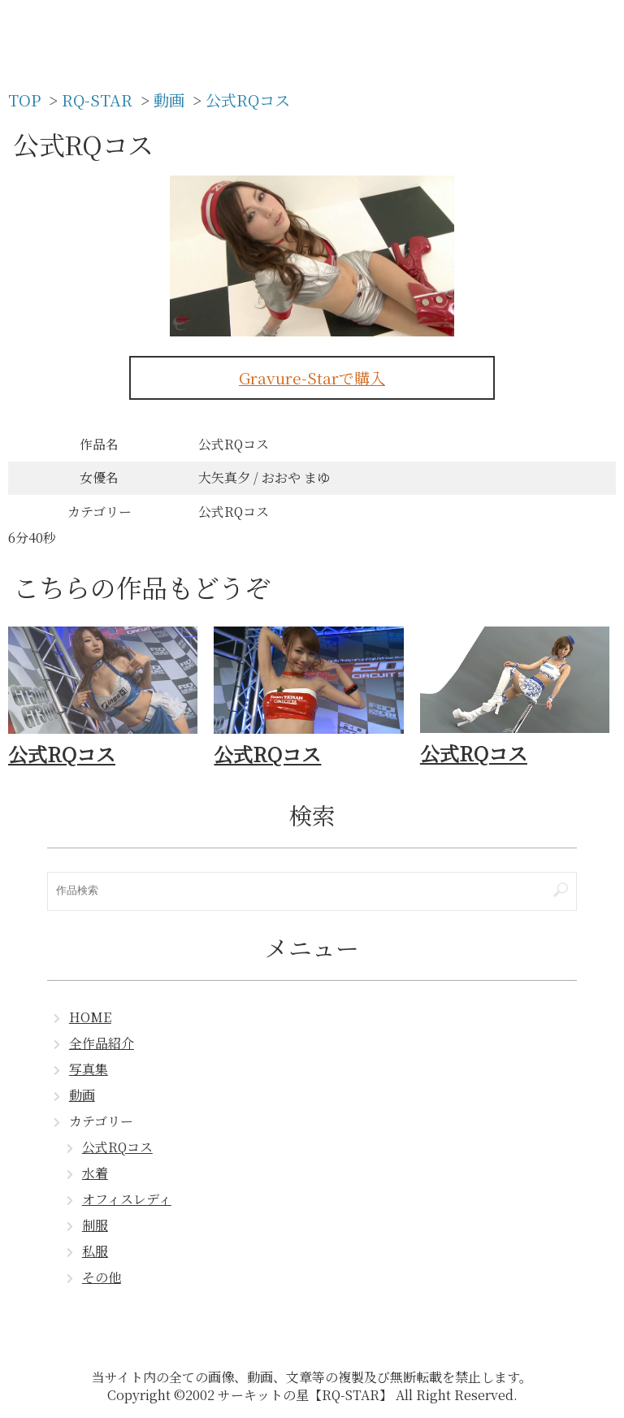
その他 (101, 1277)
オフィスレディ (126, 1199)
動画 (82, 1095)
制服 (95, 1225)
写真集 (88, 1069)
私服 (95, 1251)
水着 (95, 1173)
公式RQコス (117, 1147)
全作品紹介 (101, 1043)
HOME (90, 1017)
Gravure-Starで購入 (312, 377)
